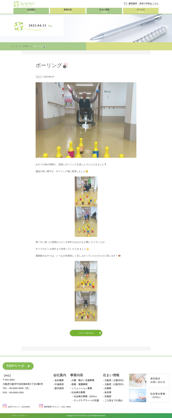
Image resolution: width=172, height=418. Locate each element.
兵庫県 (107, 388)
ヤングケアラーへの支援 (86, 400)
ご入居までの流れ (113, 400)
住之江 (39, 77)
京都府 (107, 396)
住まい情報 (111, 375)
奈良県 (107, 392)
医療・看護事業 (79, 384)
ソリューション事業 (81, 388)
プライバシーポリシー (19, 416)
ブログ (26, 46)
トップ (14, 46)
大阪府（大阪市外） (114, 384)
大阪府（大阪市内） (114, 380)
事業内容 (76, 375)
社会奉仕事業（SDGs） (86, 396)
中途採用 (59, 384)
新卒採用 (59, 388)
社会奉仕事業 (78, 392)
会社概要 (59, 380)
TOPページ (15, 366)
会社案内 (59, 375)
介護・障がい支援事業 (82, 380)
